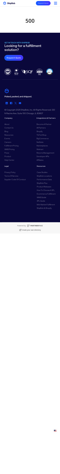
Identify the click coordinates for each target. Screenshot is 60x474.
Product (7, 156)
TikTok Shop (41, 135)
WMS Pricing (9, 149)
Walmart (40, 149)
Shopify (40, 131)
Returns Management (45, 153)
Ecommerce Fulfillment (46, 194)
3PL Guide (41, 201)
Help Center (9, 160)
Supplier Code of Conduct (15, 179)
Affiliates (40, 160)
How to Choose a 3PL (46, 190)
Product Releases (44, 187)
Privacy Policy (9, 172)
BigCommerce (43, 138)
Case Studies (42, 172)
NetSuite (40, 142)
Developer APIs (43, 156)
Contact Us (8, 128)
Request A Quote (43, 3)
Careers (7, 142)
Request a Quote (14, 58)
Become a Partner (44, 124)
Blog (6, 131)
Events (7, 138)
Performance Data (44, 179)
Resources (8, 135)
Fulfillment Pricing (11, 146)
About (6, 124)
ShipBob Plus (42, 183)
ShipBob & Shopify (44, 208)
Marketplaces (42, 146)
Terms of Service (11, 176)
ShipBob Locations (44, 176)
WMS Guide (41, 197)
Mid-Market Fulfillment (46, 204)
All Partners (41, 128)
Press (6, 153)
